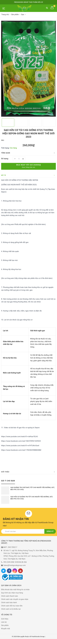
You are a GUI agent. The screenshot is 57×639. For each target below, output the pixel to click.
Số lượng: (5, 159)
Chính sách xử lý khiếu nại (11, 609)
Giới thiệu (4, 619)
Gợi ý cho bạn (8, 481)
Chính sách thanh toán (9, 596)
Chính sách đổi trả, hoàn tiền (12, 606)
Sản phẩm (5, 625)
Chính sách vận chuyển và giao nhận (14, 599)
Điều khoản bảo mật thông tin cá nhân (15, 589)
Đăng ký (50, 531)
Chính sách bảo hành (9, 602)
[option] (28, 69)
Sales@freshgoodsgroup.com (14, 565)
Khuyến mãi (5, 629)
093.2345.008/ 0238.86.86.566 (15, 562)
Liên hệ (4, 622)
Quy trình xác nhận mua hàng (12, 593)
